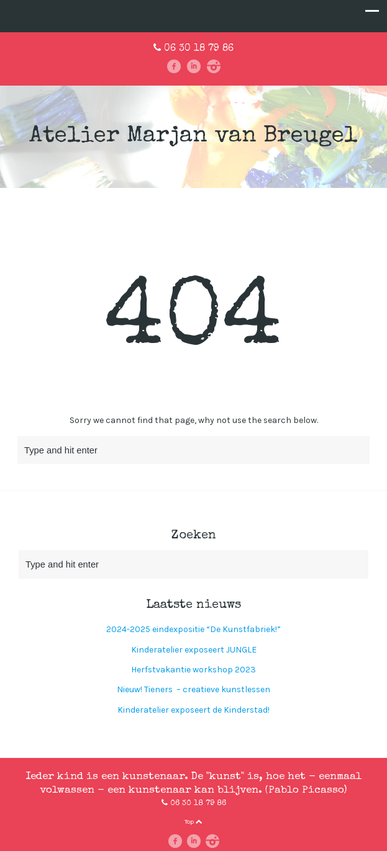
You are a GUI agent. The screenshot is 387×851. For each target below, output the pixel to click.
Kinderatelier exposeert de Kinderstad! (193, 710)
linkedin (194, 66)
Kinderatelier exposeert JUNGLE (194, 649)
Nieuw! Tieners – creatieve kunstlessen (193, 689)
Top (193, 822)
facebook (174, 66)
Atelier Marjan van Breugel (193, 136)
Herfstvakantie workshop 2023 (193, 669)
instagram (214, 66)
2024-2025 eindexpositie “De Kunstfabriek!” (193, 629)
